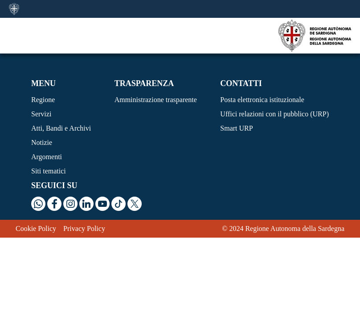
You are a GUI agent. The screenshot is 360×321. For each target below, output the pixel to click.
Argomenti (46, 156)
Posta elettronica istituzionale (262, 99)
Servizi (41, 114)
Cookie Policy (36, 228)
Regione (43, 99)
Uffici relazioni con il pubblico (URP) (274, 114)
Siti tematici (48, 171)
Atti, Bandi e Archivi (61, 128)
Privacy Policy (84, 228)
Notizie (41, 142)
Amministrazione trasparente (156, 99)
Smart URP (236, 128)
